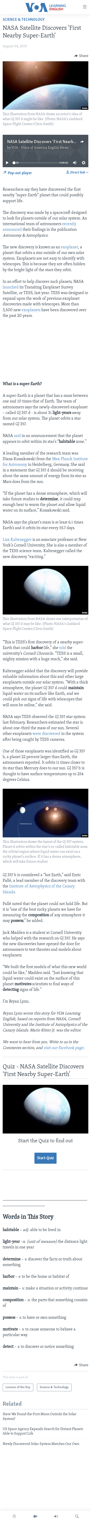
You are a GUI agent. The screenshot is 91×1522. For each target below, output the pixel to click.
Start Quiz (45, 1158)
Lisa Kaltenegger (17, 540)
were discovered (46, 734)
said (17, 436)
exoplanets (31, 310)
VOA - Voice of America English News (40, 148)
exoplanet (69, 247)
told (62, 648)
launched (11, 287)
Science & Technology (24, 20)
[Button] (81, 55)
